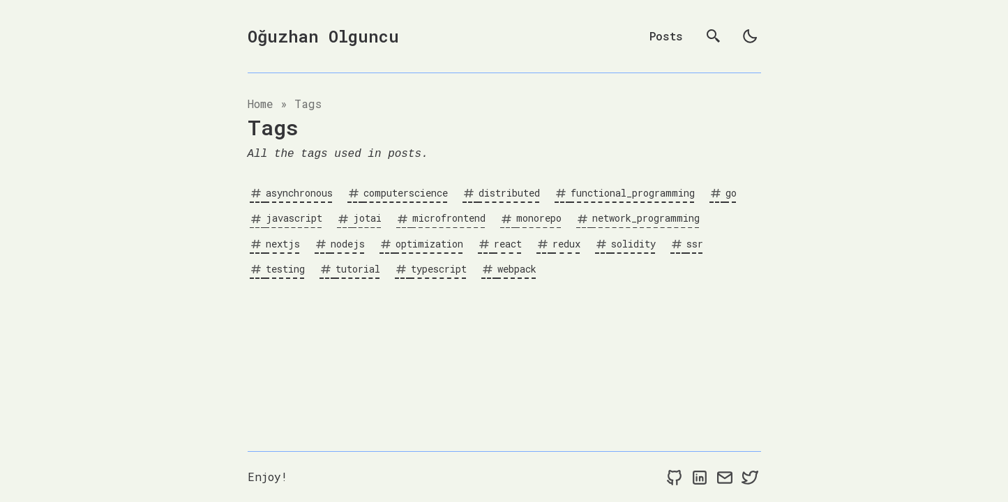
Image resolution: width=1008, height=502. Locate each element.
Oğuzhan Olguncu (323, 36)
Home (260, 103)
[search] (713, 36)
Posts (666, 36)
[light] (750, 36)
